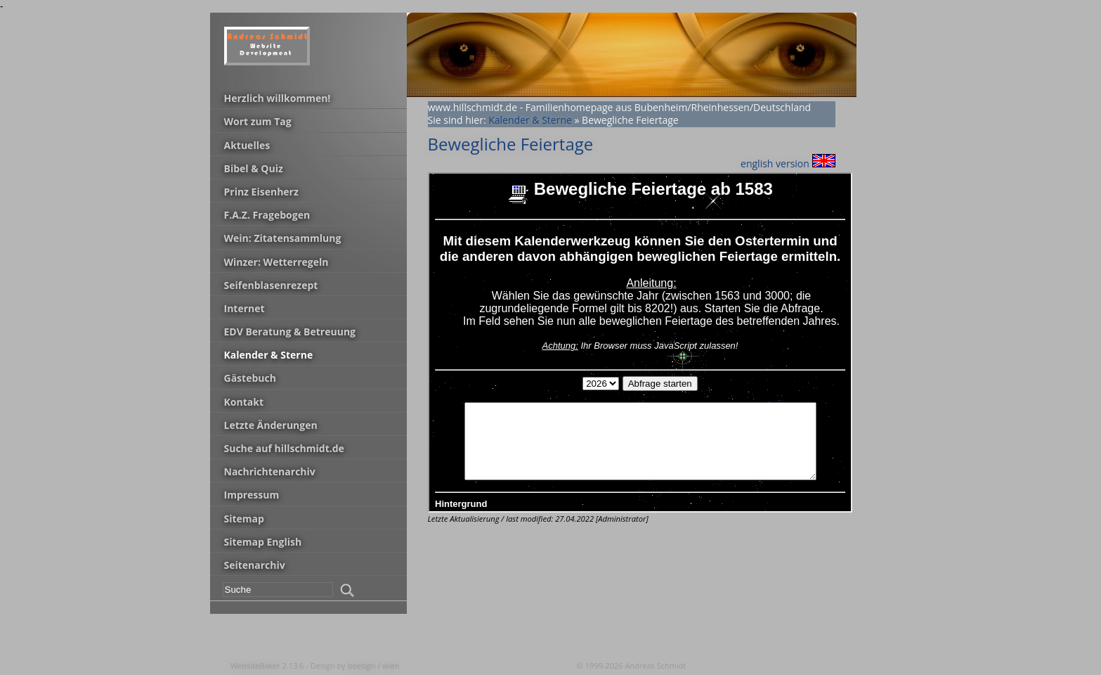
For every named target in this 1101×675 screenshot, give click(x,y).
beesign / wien (374, 665)
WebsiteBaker (256, 665)
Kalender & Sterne (530, 120)
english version (788, 163)
